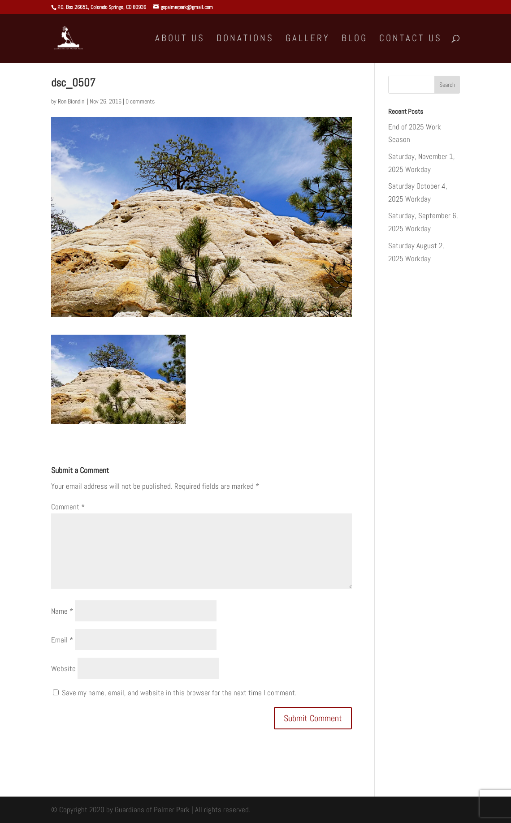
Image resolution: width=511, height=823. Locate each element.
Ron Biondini (72, 101)
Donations (245, 39)
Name (62, 611)
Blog (355, 39)
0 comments (140, 101)
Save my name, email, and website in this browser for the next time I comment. (179, 693)
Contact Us (410, 39)
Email (62, 640)
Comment (68, 507)
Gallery (308, 39)
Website (63, 668)
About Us (180, 39)
